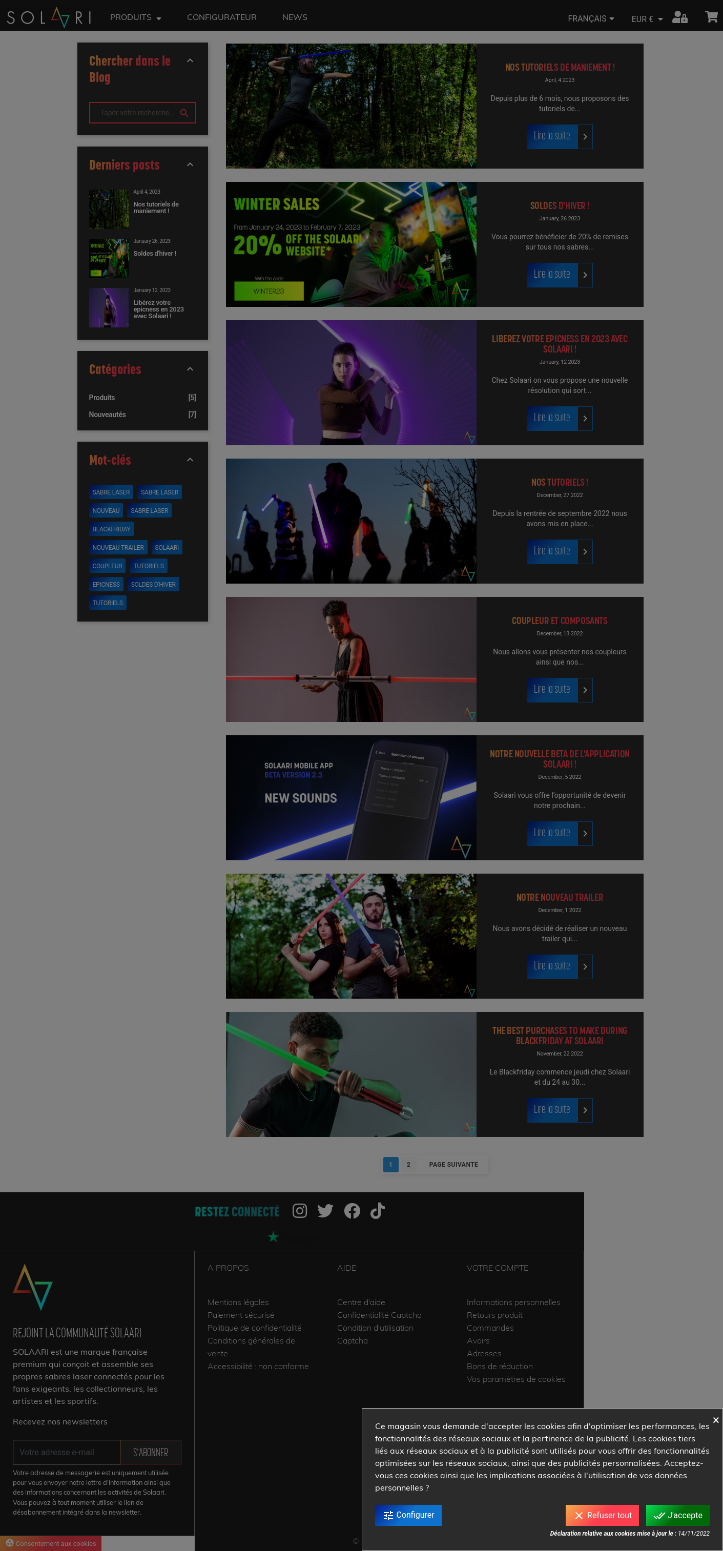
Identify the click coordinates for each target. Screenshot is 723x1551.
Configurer (408, 1515)
